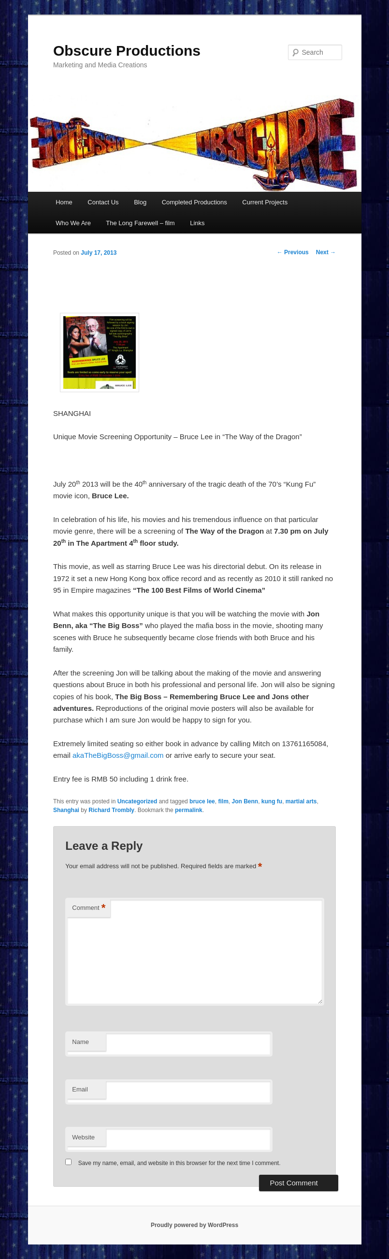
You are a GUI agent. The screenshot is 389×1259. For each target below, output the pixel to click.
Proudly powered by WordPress (194, 1225)
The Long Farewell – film (140, 223)
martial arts (301, 801)
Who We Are (73, 223)
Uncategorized (137, 801)
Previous (293, 252)
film (223, 801)
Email (80, 1089)
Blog (140, 202)
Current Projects (265, 202)
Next (326, 252)
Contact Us (102, 202)
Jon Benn (244, 801)
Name (80, 1041)
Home (64, 202)
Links (197, 223)
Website (83, 1137)
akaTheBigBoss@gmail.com (118, 755)
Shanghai (66, 810)
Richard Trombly (111, 810)
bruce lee (202, 801)
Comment (88, 908)
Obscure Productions (127, 51)
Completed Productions (194, 202)
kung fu (271, 801)
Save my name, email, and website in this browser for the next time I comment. (179, 1163)
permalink (188, 810)
